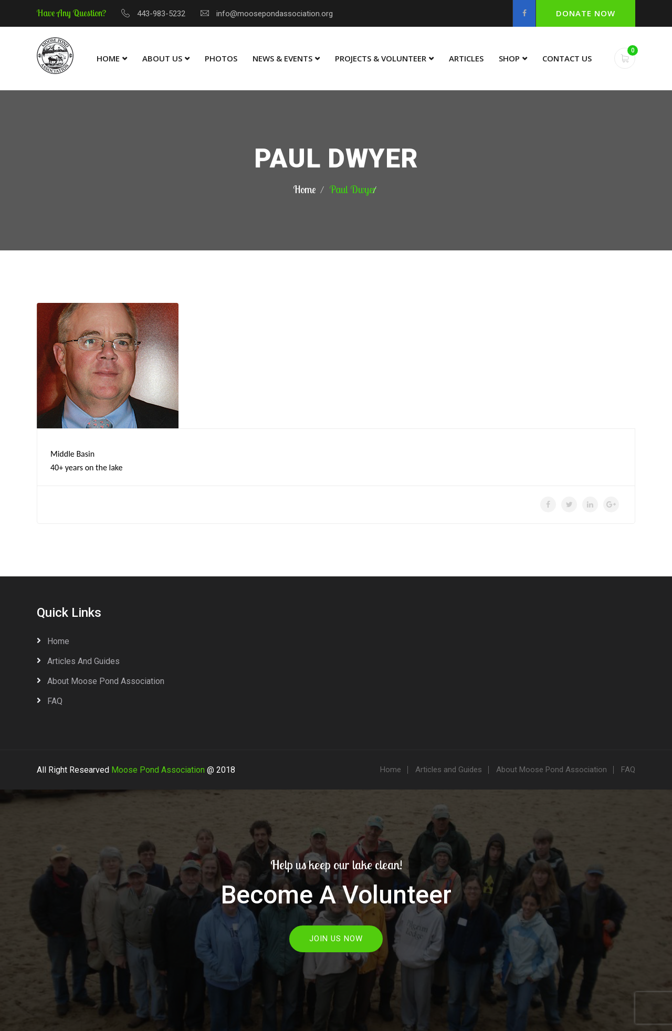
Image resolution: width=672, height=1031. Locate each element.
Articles (466, 58)
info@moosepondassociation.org (274, 13)
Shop (509, 58)
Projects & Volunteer (380, 58)
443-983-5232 (161, 13)
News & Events (282, 58)
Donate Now (585, 13)
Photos (221, 58)
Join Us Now (336, 938)
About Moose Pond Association (105, 681)
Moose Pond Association (158, 770)
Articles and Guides (83, 661)
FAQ (54, 701)
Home (108, 58)
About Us (162, 58)
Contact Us (567, 58)
